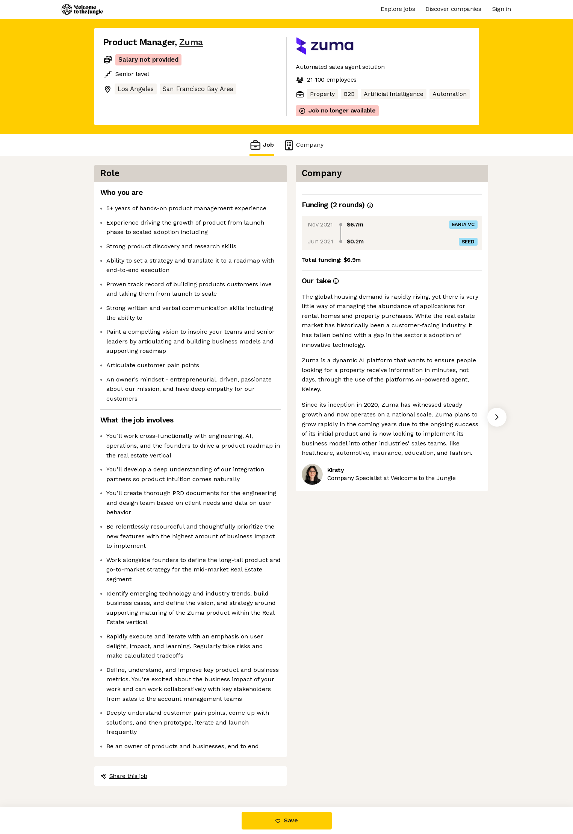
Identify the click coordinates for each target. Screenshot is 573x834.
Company (303, 145)
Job (261, 145)
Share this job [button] (124, 775)
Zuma (191, 42)
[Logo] (82, 9)
